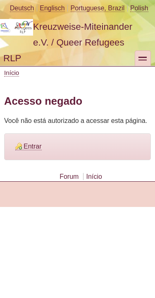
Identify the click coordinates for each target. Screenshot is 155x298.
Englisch (52, 8)
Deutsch (22, 8)
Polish (139, 8)
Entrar (33, 146)
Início (11, 72)
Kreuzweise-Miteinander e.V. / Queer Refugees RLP (67, 42)
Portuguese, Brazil (98, 8)
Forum (69, 176)
